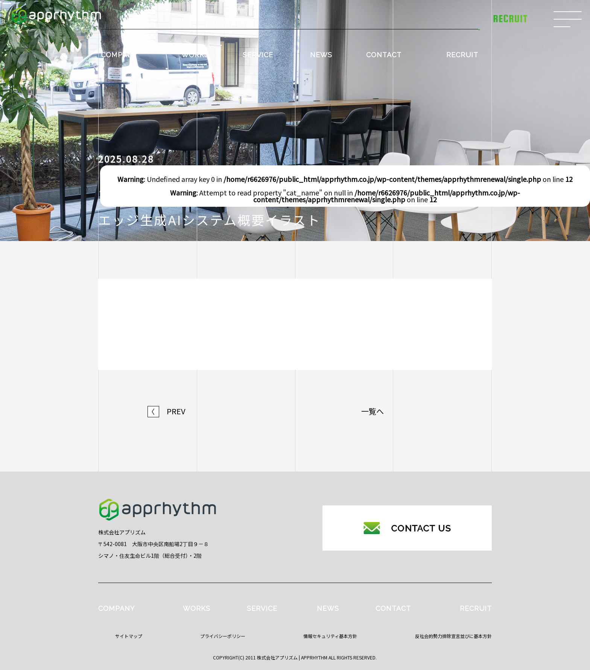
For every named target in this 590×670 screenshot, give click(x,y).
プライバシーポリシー (222, 636)
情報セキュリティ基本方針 (330, 636)
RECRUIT (462, 55)
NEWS (321, 55)
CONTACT (383, 55)
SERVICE (258, 55)
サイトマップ (128, 636)
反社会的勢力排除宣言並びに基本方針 (453, 636)
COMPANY (119, 55)
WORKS (195, 55)
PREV (167, 411)
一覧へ (372, 411)
